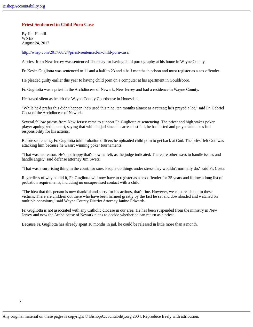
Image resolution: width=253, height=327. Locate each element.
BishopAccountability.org (24, 6)
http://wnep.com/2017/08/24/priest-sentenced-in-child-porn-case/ (75, 52)
